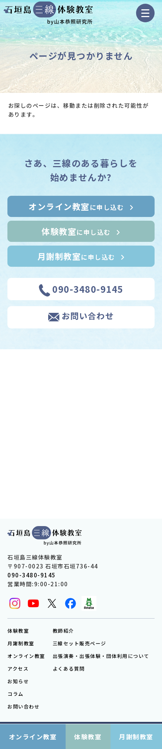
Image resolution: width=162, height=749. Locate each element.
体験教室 (18, 630)
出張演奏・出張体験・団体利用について (101, 655)
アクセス (18, 668)
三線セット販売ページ (79, 643)
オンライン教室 (26, 655)
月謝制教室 (20, 643)
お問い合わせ (23, 706)
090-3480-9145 (31, 575)
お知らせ (18, 681)
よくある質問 (69, 668)
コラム (15, 693)
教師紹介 (63, 630)
